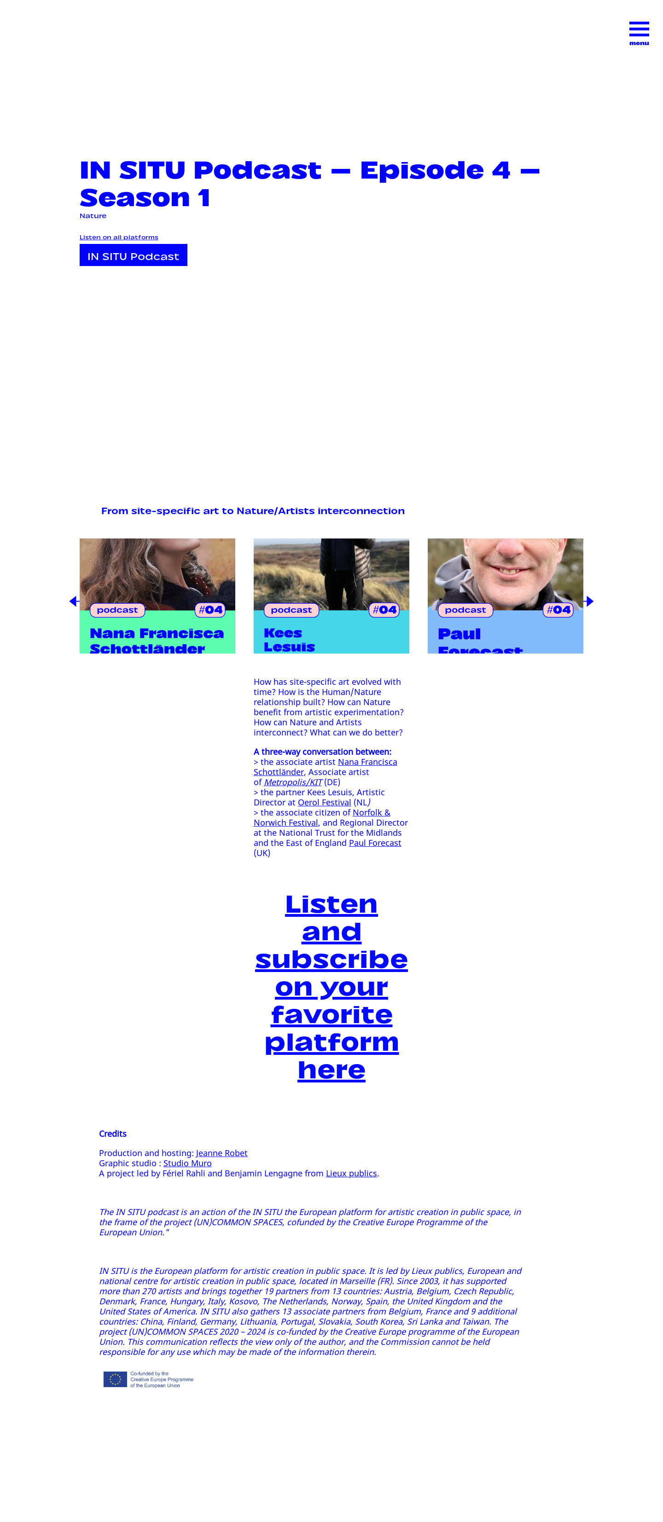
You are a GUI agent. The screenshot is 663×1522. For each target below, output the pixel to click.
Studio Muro (187, 1163)
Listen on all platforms (119, 236)
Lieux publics (351, 1173)
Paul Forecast (375, 842)
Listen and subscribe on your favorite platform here (331, 983)
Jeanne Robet (222, 1152)
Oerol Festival (324, 802)
